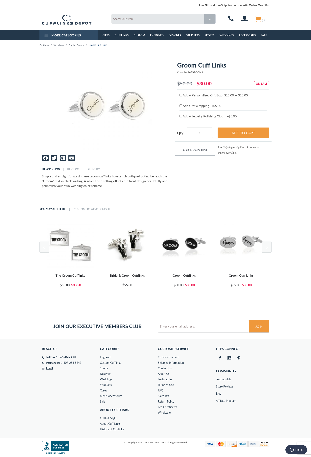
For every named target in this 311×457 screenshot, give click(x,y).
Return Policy (166, 401)
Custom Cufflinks (110, 362)
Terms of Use (166, 385)
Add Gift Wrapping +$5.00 (200, 106)
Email (49, 368)
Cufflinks (122, 35)
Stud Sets (193, 35)
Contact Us (165, 368)
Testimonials (219, 379)
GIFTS (106, 35)
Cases (103, 390)
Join (259, 326)
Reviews (73, 169)
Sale (264, 35)
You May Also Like (52, 209)
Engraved (157, 35)
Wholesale (164, 412)
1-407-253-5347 (71, 362)
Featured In (165, 379)
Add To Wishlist (195, 150)
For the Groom (76, 45)
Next (267, 247)
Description (51, 169)
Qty (180, 133)
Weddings (227, 35)
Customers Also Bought (92, 209)
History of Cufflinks (112, 429)
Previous (44, 247)
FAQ (160, 390)
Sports (209, 35)
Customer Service (168, 357)
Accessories (247, 35)
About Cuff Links (110, 423)
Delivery (93, 169)
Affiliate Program (219, 400)
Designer (175, 35)
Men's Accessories (111, 396)
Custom (139, 35)
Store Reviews (219, 386)
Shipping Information (171, 362)
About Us (163, 373)
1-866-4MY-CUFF (67, 357)
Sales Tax (163, 396)
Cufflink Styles (108, 418)
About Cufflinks (114, 410)
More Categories (62, 35)
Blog (218, 393)
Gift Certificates (167, 407)
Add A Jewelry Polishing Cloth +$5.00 (208, 116)
